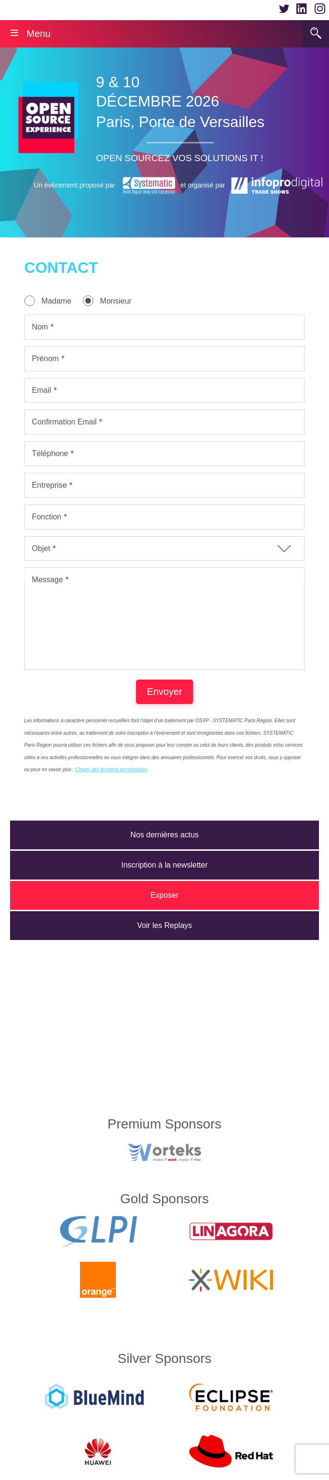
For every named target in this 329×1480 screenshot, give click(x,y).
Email (41, 390)
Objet (41, 548)
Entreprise (49, 485)
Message (47, 580)
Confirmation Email (64, 422)
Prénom (45, 358)
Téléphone (50, 453)
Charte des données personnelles (111, 788)
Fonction (46, 517)
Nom (40, 327)
